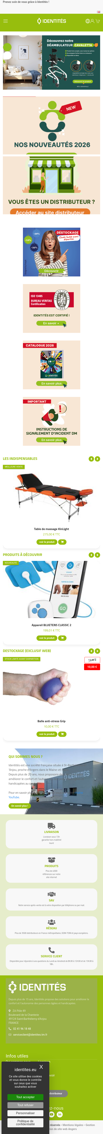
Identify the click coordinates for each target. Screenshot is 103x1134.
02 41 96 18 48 (22, 1028)
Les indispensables (20, 458)
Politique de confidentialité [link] (25, 1123)
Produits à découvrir (22, 554)
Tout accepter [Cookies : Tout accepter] (25, 1097)
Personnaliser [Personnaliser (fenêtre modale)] (25, 1113)
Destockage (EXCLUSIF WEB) (27, 650)
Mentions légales (73, 1125)
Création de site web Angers (60, 1129)
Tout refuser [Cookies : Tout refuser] (25, 1105)
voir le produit (46, 541)
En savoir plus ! (19, 805)
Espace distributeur (51, 1093)
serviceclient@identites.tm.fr (30, 1034)
